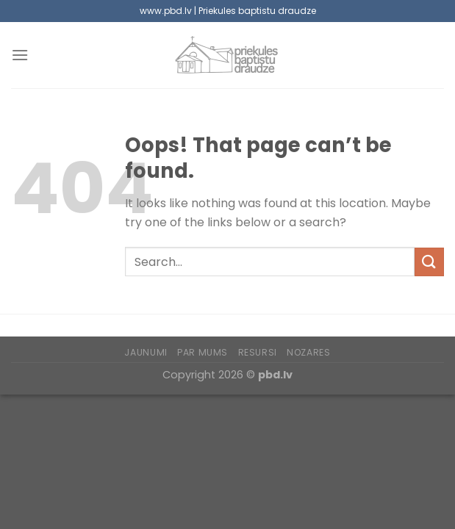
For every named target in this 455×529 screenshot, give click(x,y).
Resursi (257, 352)
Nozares (308, 352)
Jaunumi (145, 352)
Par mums (202, 352)
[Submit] (429, 262)
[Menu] (20, 55)
